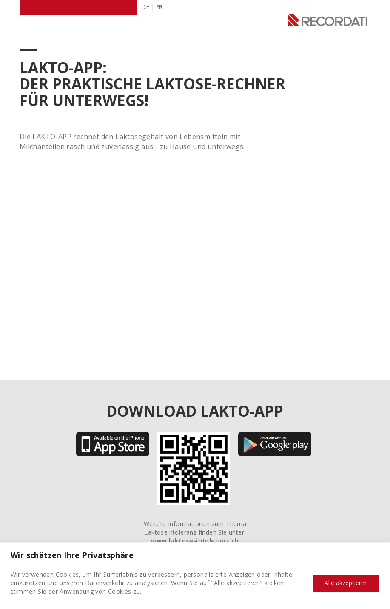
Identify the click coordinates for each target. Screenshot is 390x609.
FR (159, 7)
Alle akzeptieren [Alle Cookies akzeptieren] (346, 583)
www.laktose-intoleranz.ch (195, 541)
